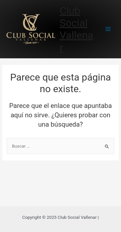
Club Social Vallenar (76, 29)
